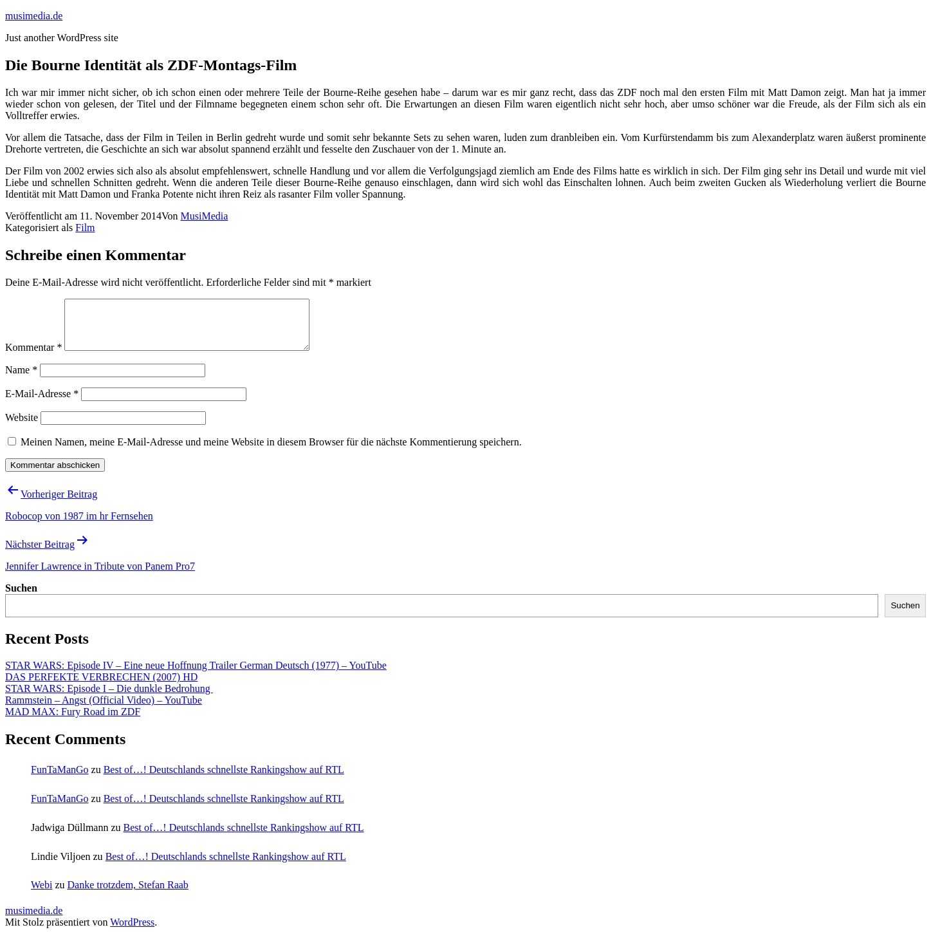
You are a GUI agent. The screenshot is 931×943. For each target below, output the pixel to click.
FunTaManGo (60, 779)
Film (85, 227)
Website (21, 427)
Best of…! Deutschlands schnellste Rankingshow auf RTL (224, 779)
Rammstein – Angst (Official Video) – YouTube (103, 709)
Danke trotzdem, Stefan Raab (127, 894)
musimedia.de (33, 15)
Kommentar (33, 356)
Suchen (21, 597)
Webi (41, 894)
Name (21, 379)
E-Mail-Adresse (41, 403)
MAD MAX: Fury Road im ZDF (72, 721)
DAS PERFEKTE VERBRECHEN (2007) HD (101, 686)
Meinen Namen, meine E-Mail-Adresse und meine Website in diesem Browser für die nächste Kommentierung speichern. (271, 451)
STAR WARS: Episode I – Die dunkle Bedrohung (109, 698)
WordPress (132, 931)
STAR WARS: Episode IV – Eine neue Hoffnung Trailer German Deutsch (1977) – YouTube (196, 674)
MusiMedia (204, 215)
